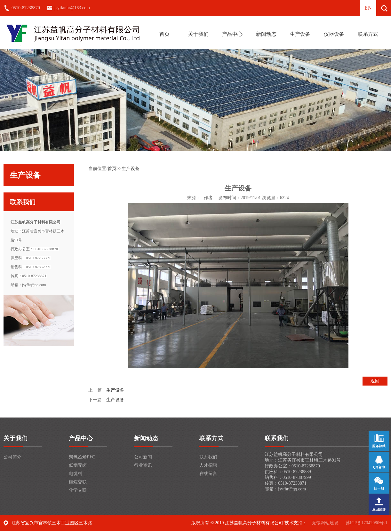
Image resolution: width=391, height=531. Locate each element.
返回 (375, 381)
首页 (164, 34)
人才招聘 (208, 465)
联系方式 (368, 34)
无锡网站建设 (325, 522)
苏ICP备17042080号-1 (366, 522)
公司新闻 (143, 457)
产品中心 (232, 34)
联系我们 (208, 457)
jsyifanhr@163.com (72, 7)
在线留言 (208, 473)
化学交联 (78, 490)
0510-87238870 (26, 7)
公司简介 (12, 457)
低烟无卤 (78, 465)
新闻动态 (266, 34)
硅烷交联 (78, 482)
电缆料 (75, 473)
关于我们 (198, 34)
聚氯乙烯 (82, 457)
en (368, 8)
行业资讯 (143, 465)
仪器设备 (334, 34)
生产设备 (300, 34)
